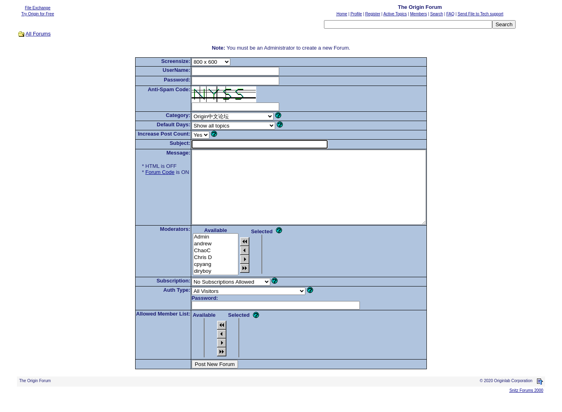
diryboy (201, 285)
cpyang (201, 279)
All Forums (37, 34)
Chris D (201, 272)
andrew (201, 258)
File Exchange (37, 8)
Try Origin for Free (37, 14)
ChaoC (201, 265)
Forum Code (145, 172)
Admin (201, 251)
